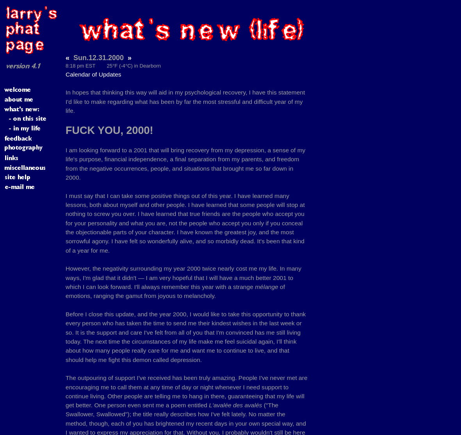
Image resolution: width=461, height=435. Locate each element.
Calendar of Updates (93, 74)
